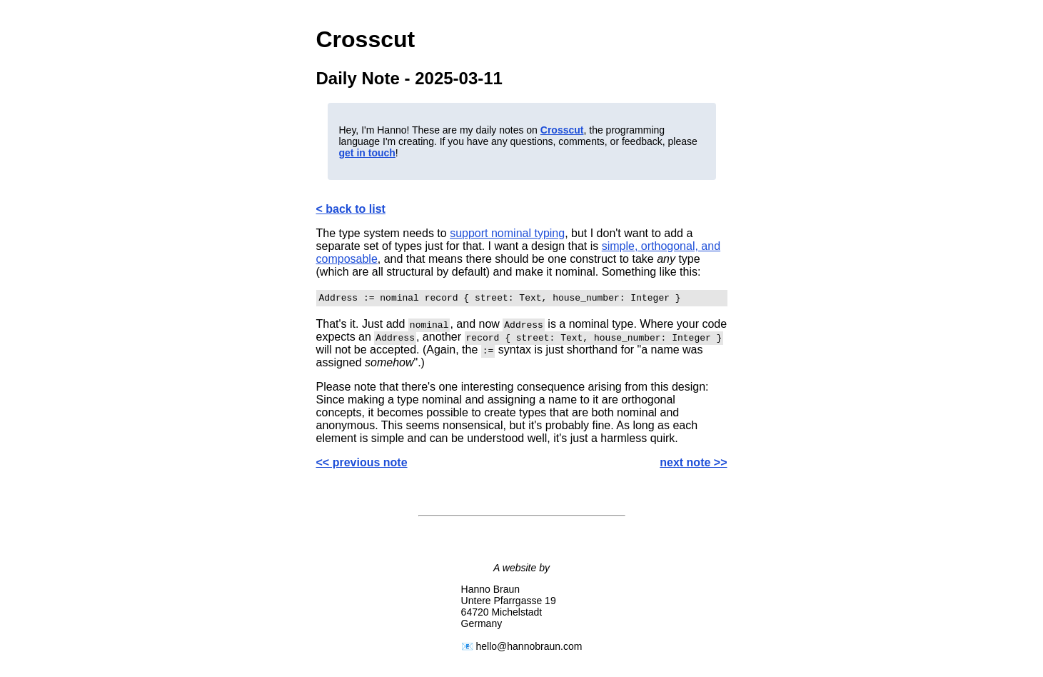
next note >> (693, 464)
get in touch (367, 153)
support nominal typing (507, 233)
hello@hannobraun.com (529, 648)
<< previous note (362, 464)
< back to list (351, 209)
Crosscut (562, 130)
